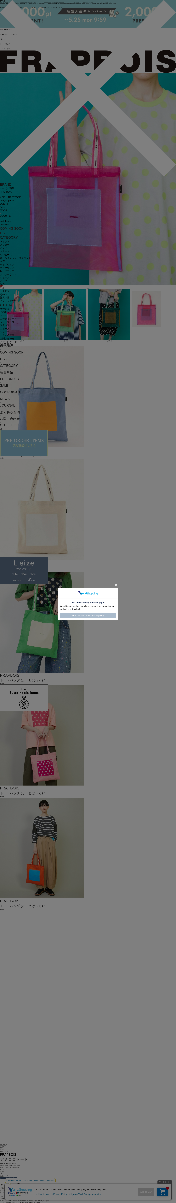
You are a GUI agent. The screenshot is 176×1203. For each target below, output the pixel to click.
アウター (4, 244)
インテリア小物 (8, 301)
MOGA (3, 210)
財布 (2, 284)
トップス (4, 241)
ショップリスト (8, 322)
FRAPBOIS (6, 191)
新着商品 (4, 308)
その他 (3, 294)
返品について (4, 1151)
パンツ (3, 248)
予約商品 (4, 312)
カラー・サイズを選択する (8, 1178)
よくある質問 (7, 335)
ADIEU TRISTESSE (10, 197)
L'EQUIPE (5, 216)
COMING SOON (12, 228)
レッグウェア (7, 271)
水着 (2, 261)
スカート (4, 251)
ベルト (3, 287)
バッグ (3, 281)
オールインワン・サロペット (15, 258)
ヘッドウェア (7, 264)
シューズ (4, 278)
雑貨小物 (4, 297)
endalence (5, 221)
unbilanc (4, 224)
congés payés (7, 200)
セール (3, 315)
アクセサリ (6, 291)
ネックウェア (7, 268)
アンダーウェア (8, 274)
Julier (3, 207)
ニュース (4, 328)
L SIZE (5, 233)
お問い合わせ (7, 338)
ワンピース (6, 254)
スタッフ (4, 325)
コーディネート (8, 318)
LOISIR (4, 204)
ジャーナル (6, 332)
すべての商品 (7, 188)
